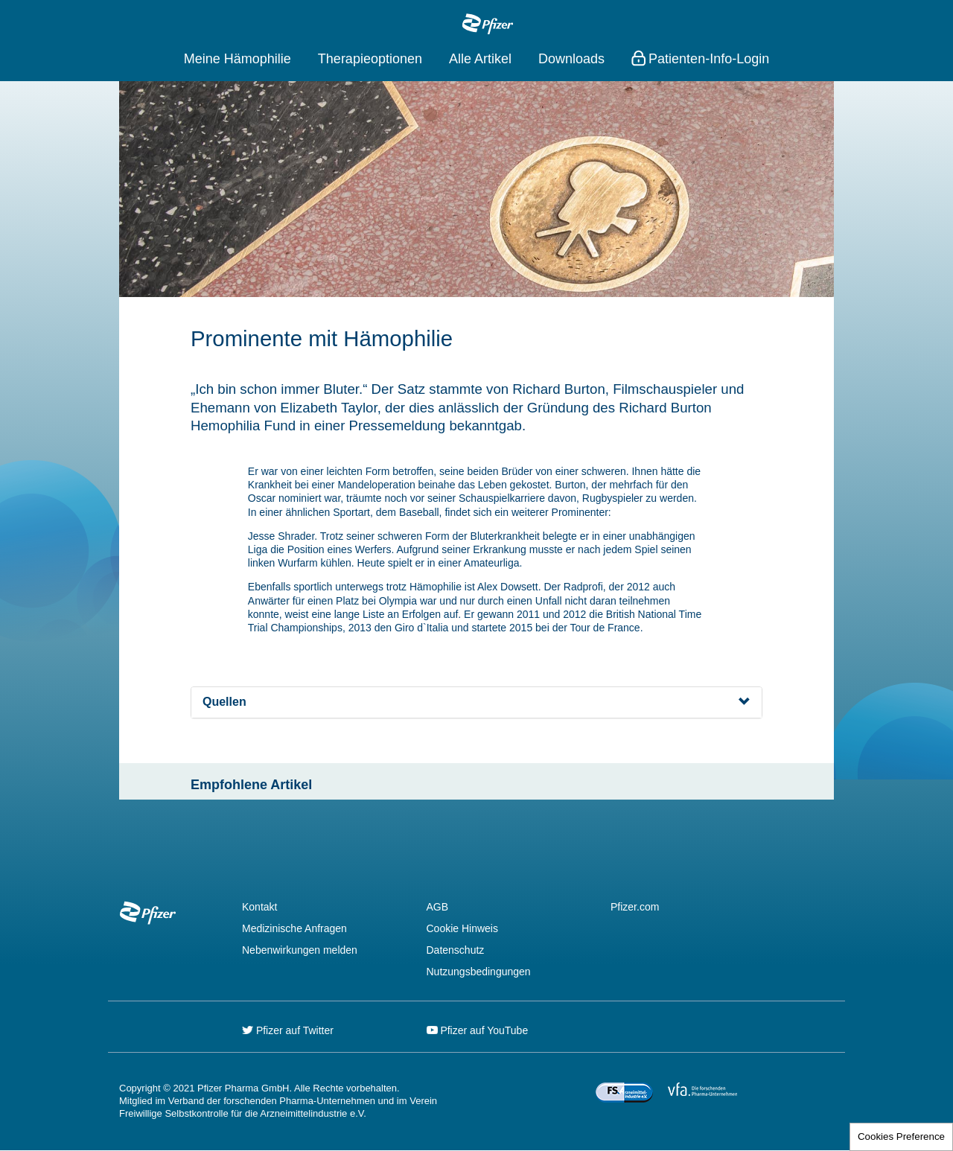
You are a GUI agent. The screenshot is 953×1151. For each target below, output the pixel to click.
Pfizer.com (635, 907)
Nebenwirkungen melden (299, 950)
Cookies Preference (901, 1136)
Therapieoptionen (370, 58)
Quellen (224, 701)
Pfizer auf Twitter (288, 1030)
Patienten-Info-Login (708, 58)
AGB (438, 907)
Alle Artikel (480, 58)
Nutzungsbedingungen (479, 972)
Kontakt (259, 907)
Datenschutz (456, 950)
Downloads (571, 58)
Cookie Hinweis (462, 928)
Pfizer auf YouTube (478, 1030)
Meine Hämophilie (237, 58)
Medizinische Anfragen (294, 928)
